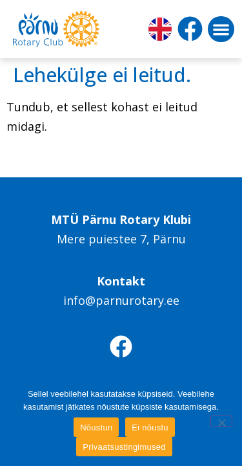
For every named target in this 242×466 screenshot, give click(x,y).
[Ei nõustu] (221, 421)
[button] (221, 29)
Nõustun (96, 427)
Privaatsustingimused (124, 447)
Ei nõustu (150, 427)
